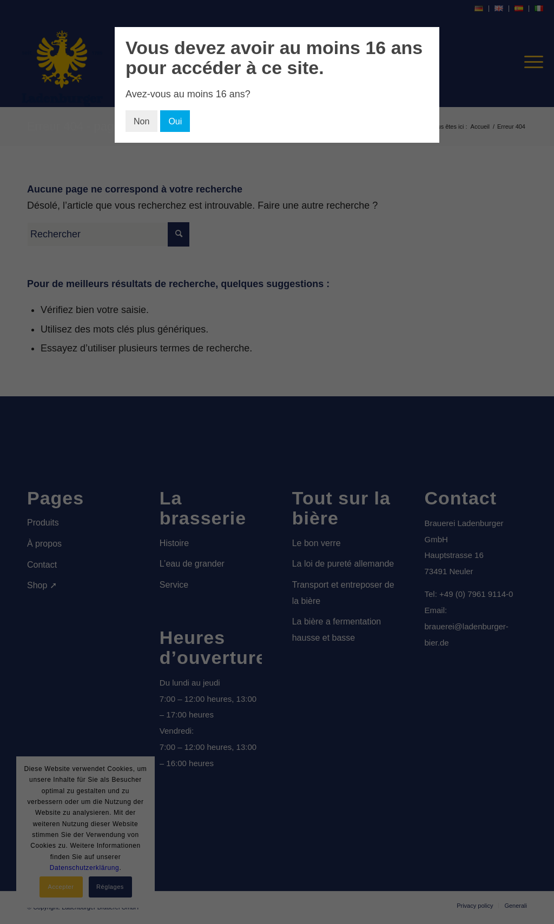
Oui (175, 121)
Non (141, 121)
